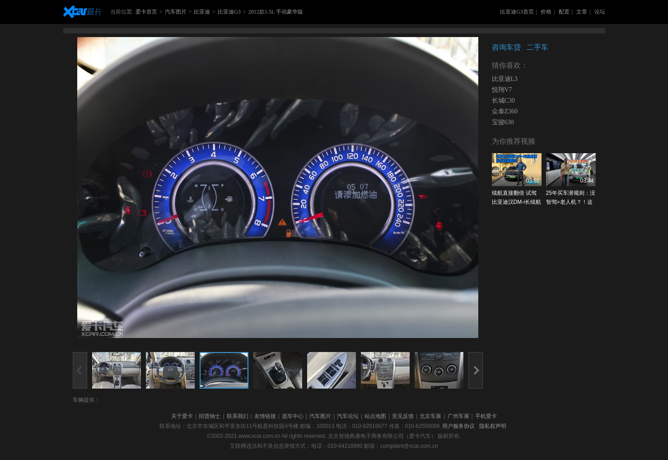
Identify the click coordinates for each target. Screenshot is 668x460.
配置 (564, 12)
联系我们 (237, 416)
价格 (546, 12)
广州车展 (458, 416)
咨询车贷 (506, 47)
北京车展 (430, 416)
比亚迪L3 (505, 78)
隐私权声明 (492, 426)
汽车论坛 (348, 416)
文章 (581, 12)
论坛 (599, 12)
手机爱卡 (486, 416)
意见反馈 (403, 416)
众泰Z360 (505, 111)
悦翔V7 (502, 89)
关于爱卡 (182, 416)
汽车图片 (176, 12)
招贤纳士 (209, 416)
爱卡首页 (146, 12)
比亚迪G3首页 (517, 12)
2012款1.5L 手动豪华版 (275, 12)
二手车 (537, 47)
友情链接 (265, 416)
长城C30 (503, 100)
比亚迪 (202, 12)
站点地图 (375, 416)
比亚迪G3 (229, 12)
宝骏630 (503, 122)
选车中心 (293, 416)
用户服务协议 (458, 426)
